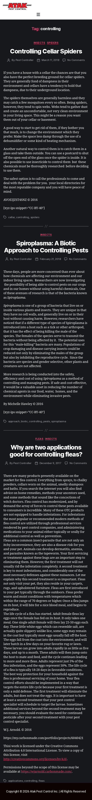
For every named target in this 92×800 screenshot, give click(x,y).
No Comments (76, 60)
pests (46, 421)
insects (39, 42)
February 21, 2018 (50, 259)
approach (14, 421)
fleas (39, 438)
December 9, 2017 (50, 463)
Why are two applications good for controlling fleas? (46, 450)
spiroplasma (58, 421)
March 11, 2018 (50, 60)
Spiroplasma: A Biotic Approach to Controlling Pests (46, 246)
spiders (53, 42)
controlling (22, 217)
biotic (24, 421)
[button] (38, 14)
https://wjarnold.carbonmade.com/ (46, 772)
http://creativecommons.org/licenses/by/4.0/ (35, 759)
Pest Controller (25, 60)
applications (15, 780)
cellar (11, 217)
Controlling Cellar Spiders (46, 51)
